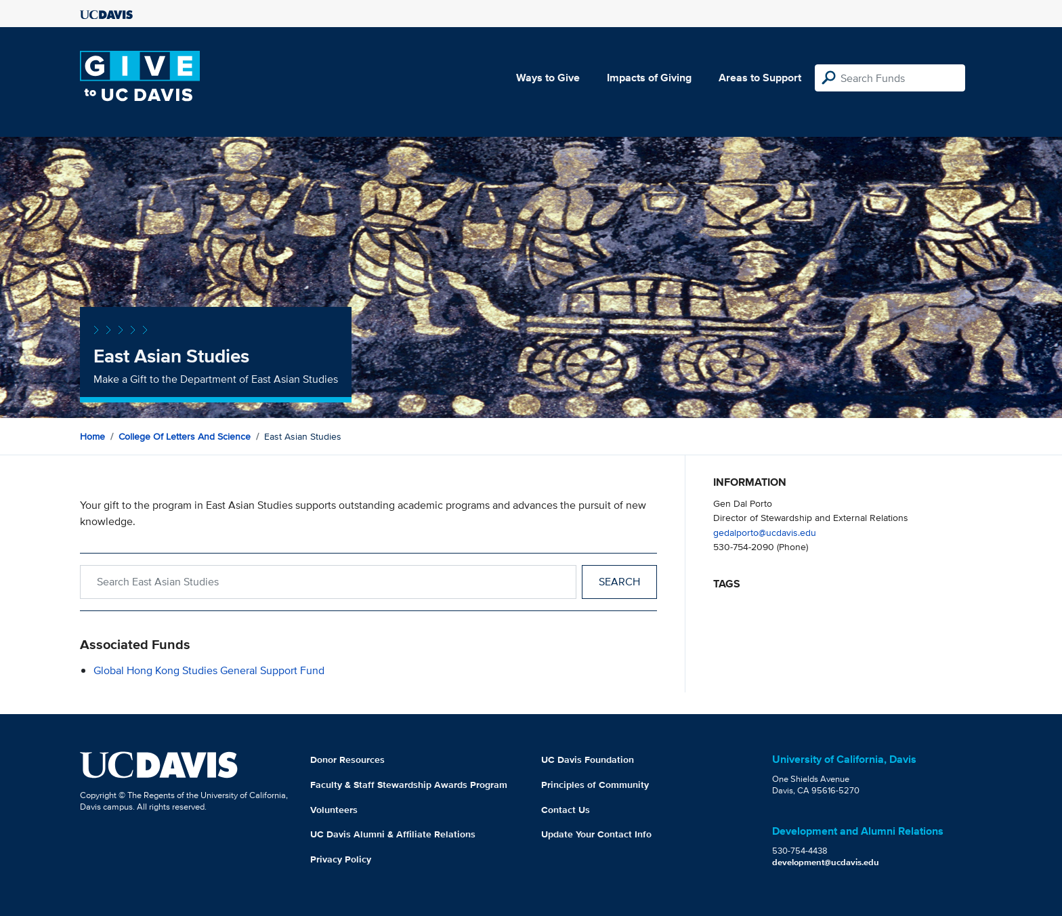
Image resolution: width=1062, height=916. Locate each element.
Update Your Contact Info (596, 834)
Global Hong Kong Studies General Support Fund (208, 670)
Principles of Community (595, 784)
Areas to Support (760, 77)
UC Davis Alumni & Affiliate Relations (392, 834)
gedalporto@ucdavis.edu (764, 532)
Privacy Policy (340, 859)
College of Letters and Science (185, 436)
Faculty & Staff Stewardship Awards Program (408, 784)
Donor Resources (347, 759)
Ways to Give (548, 77)
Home (92, 436)
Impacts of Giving (649, 77)
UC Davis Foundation (587, 759)
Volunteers (334, 809)
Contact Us (565, 809)
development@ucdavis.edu (825, 862)
